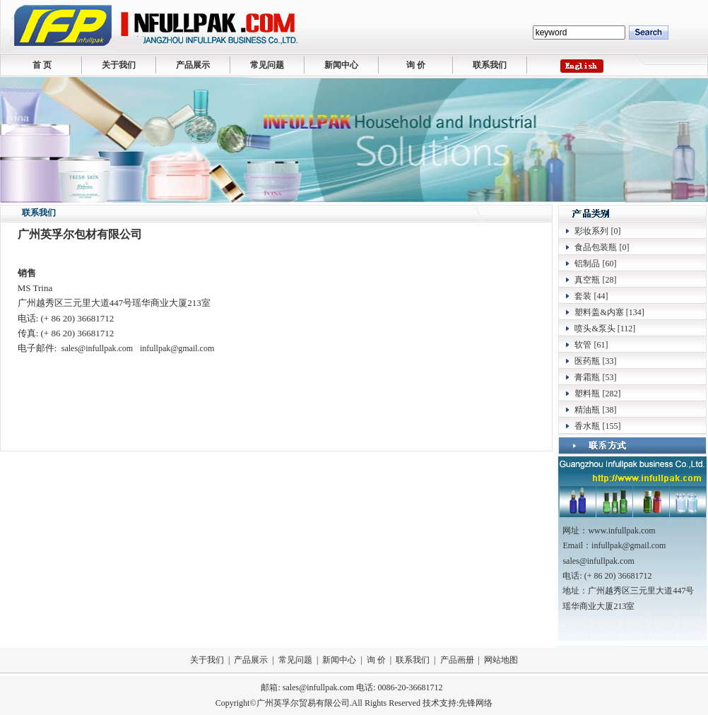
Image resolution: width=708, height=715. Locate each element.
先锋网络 (475, 703)
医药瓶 (587, 361)
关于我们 (119, 65)
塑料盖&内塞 (598, 312)
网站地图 (501, 660)
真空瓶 (587, 280)
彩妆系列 (591, 231)
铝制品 (587, 263)
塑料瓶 (587, 393)
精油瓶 (587, 410)
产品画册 (457, 660)
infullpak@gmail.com (177, 348)
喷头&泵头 (594, 328)
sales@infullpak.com (97, 348)
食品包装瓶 (595, 247)
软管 (582, 345)
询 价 (415, 65)
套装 (582, 296)
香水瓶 (587, 426)
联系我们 (490, 65)
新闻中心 (341, 65)
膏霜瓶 (587, 377)
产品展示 (193, 65)
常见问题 (267, 65)
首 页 (42, 65)
